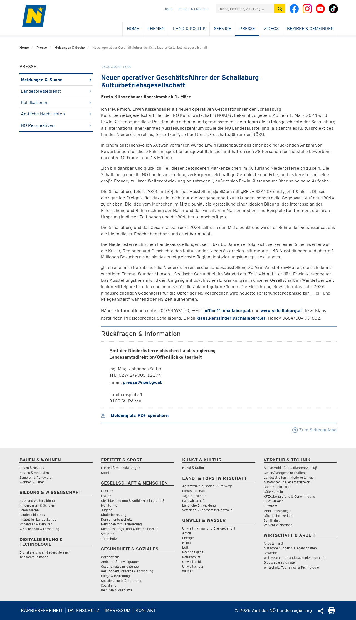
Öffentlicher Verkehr (279, 515)
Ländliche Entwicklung (199, 505)
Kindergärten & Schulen (37, 505)
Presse (247, 28)
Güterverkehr (273, 492)
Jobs (168, 9)
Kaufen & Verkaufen (34, 473)
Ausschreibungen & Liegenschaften (290, 548)
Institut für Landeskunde (37, 519)
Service (222, 28)
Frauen (106, 496)
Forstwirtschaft (193, 491)
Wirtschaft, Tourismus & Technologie (291, 567)
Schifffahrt (272, 520)
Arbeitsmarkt (273, 543)
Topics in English (192, 9)
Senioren (107, 534)
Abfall (186, 533)
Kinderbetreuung (114, 515)
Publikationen (56, 102)
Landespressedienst (56, 91)
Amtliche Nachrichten (56, 114)
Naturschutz (191, 557)
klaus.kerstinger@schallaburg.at (231, 318)
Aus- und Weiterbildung (37, 500)
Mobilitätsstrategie (277, 511)
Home (133, 28)
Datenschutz (84, 610)
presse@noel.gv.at (142, 382)
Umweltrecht (191, 562)
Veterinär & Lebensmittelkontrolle (207, 510)
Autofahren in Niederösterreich (287, 482)
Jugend (106, 510)
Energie (188, 538)
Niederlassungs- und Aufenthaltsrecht (129, 529)
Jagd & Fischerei (194, 496)
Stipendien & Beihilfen (35, 524)
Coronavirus (110, 557)
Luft (185, 547)
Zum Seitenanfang (314, 430)
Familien (107, 491)
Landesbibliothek (32, 515)
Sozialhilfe (108, 585)
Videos (271, 28)
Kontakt (145, 610)
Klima (186, 542)
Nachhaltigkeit (192, 552)
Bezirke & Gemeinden (310, 28)
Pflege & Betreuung (115, 576)
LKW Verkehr (273, 501)
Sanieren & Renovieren (36, 477)
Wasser (187, 571)
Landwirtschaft (193, 500)
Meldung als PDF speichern (135, 415)
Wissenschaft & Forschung (39, 529)
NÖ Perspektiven (56, 125)
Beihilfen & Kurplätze (116, 590)
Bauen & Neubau (31, 468)
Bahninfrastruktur (277, 487)
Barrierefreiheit (42, 610)
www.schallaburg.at (281, 310)
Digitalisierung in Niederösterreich (45, 552)
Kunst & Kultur (193, 468)
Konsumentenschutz (116, 519)
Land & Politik (189, 28)
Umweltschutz (192, 566)
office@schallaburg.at (228, 310)
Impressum (117, 610)
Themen (156, 28)
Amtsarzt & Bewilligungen (120, 562)
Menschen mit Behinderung (121, 524)
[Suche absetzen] (279, 8)
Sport (105, 473)
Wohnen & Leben (32, 482)
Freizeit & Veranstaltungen (120, 468)
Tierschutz (109, 539)
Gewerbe (270, 553)
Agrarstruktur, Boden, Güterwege (207, 486)
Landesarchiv (29, 510)
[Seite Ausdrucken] (332, 612)
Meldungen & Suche (70, 47)
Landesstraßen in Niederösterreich (289, 477)
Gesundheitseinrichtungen (120, 566)
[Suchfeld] (245, 8)
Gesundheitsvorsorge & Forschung (127, 571)
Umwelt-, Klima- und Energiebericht (208, 528)
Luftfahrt (270, 506)
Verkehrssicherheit (278, 525)
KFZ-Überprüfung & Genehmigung (289, 496)
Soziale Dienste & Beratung (121, 581)
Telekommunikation (33, 557)
